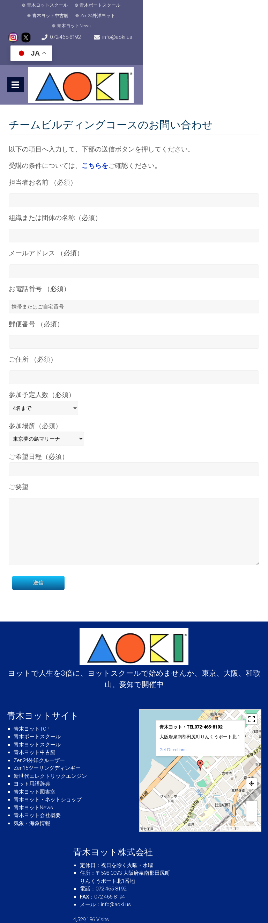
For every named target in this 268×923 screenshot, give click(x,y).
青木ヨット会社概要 (37, 791)
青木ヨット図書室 (34, 767)
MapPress (228, 804)
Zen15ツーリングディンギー (47, 743)
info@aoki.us (164, 21)
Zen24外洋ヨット (186, 5)
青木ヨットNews (233, 5)
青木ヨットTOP (32, 704)
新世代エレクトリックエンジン (50, 751)
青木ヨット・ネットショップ (48, 775)
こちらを (95, 132)
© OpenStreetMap (248, 804)
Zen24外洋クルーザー (39, 736)
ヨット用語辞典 (32, 759)
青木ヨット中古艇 (139, 5)
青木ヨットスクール (35, 5)
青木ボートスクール (88, 5)
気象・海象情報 (32, 799)
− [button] (252, 791)
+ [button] (252, 781)
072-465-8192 (89, 21)
